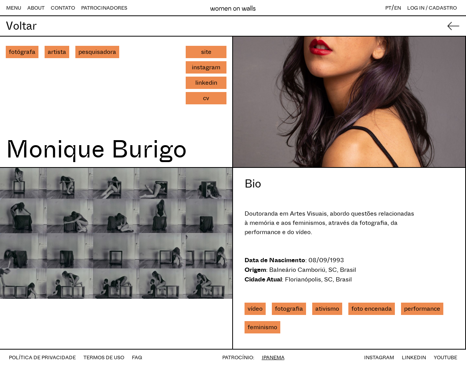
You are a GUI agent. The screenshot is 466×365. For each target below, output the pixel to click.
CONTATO (63, 8)
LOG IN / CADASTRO (432, 8)
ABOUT (36, 8)
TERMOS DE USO (103, 357)
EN (397, 8)
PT (388, 8)
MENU (13, 8)
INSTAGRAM (379, 357)
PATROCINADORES (104, 8)
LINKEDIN (414, 357)
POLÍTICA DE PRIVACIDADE (42, 357)
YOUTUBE (445, 357)
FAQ (137, 357)
